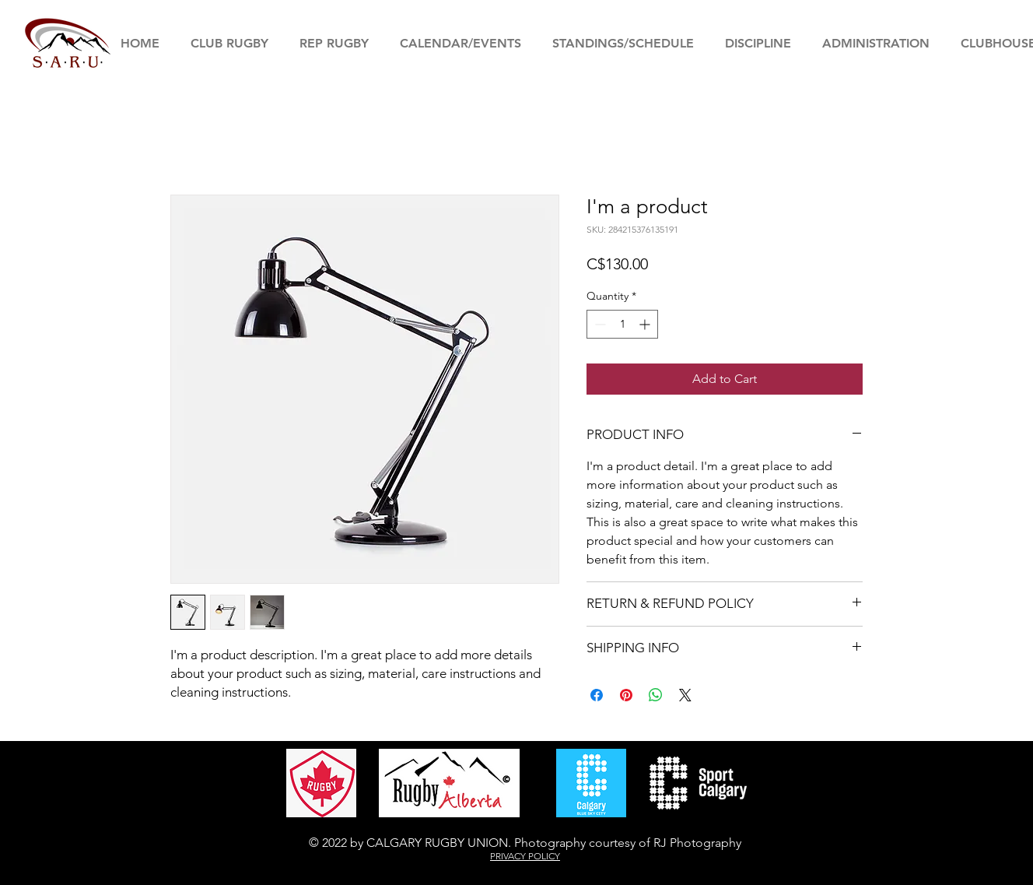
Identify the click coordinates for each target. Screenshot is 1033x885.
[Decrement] (598, 324)
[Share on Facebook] (596, 695)
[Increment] (646, 324)
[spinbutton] (622, 324)
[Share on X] (685, 695)
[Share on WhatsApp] (655, 695)
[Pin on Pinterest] (626, 695)
